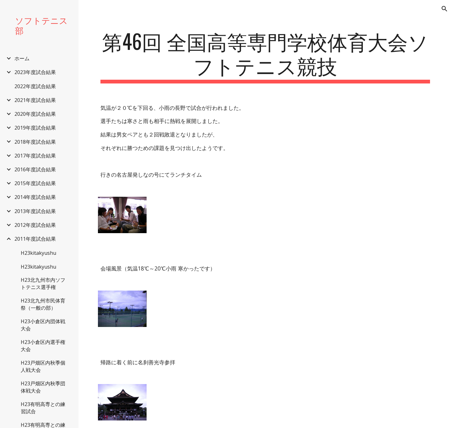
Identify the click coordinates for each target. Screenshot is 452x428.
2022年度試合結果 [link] (35, 86)
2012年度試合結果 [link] (35, 225)
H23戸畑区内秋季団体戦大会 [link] (43, 387)
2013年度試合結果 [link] (35, 211)
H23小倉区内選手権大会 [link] (43, 346)
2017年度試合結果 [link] (35, 155)
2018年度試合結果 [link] (35, 141)
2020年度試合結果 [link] (35, 113)
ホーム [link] (22, 58)
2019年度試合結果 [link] (35, 127)
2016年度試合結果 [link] (35, 169)
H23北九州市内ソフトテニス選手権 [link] (43, 283)
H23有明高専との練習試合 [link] (43, 408)
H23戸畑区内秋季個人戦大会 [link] (43, 366)
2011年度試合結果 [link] (35, 238)
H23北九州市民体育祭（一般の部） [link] (43, 304)
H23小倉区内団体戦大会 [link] (43, 325)
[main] (265, 56)
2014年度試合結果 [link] (35, 197)
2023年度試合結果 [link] (35, 72)
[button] (444, 8)
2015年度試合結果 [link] (35, 183)
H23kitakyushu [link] (38, 252)
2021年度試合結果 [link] (35, 100)
